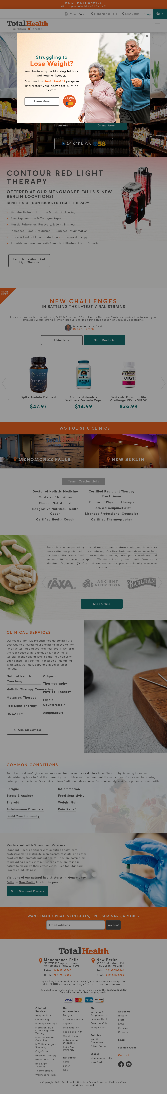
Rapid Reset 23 (54, 81)
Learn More (42, 101)
